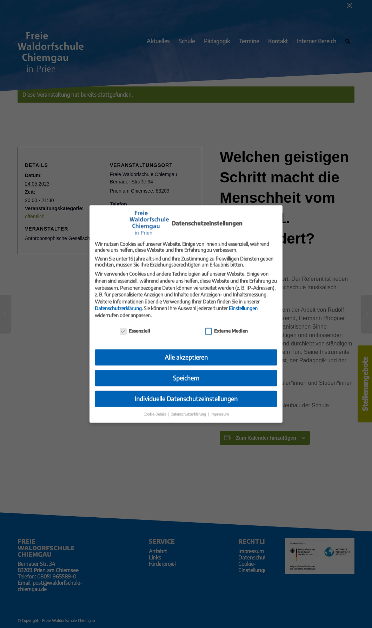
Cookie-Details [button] (155, 407)
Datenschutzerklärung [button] (189, 407)
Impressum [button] (220, 407)
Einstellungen (243, 302)
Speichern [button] (186, 371)
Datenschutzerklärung (118, 302)
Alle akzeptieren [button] (186, 351)
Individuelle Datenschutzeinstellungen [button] (186, 392)
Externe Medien (226, 324)
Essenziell (135, 324)
